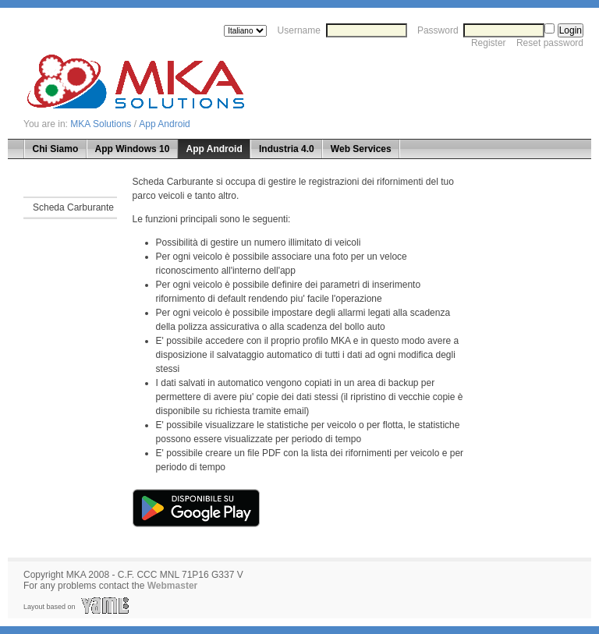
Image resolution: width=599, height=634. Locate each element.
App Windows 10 (131, 148)
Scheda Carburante (73, 207)
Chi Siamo (56, 148)
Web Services (361, 148)
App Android (164, 124)
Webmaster (172, 585)
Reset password (549, 42)
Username (299, 30)
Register (488, 42)
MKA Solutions (100, 124)
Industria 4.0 (286, 148)
